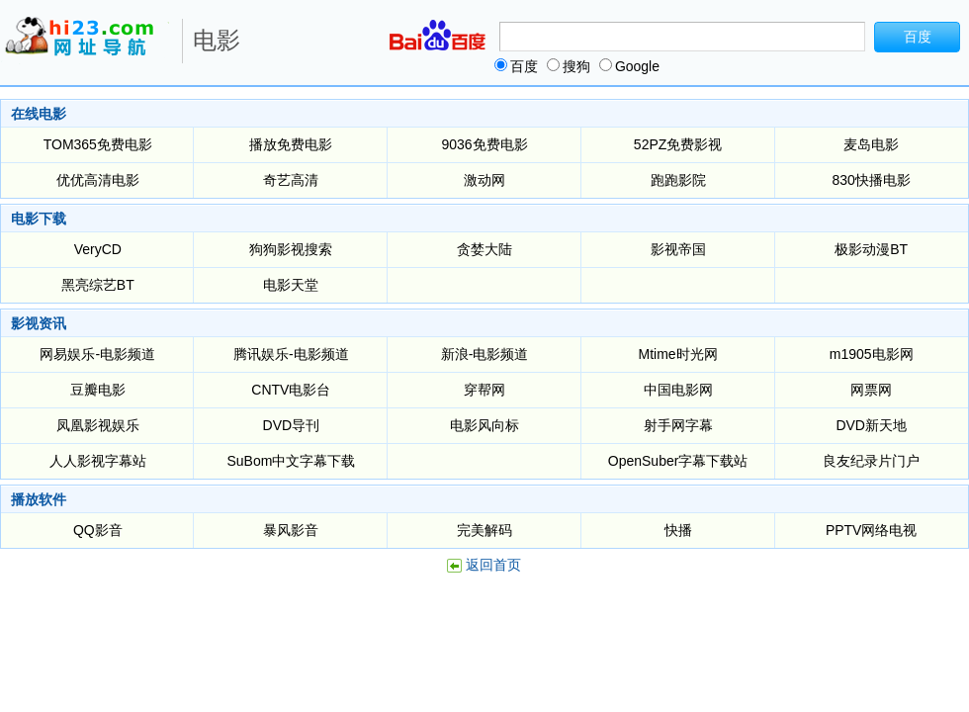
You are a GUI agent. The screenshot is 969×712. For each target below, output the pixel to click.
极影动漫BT (871, 249)
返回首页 (493, 565)
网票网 (871, 390)
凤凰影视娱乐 (97, 425)
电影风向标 (484, 425)
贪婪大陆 (484, 249)
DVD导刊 (291, 425)
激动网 (484, 180)
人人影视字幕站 (97, 461)
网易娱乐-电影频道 (97, 354)
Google (629, 66)
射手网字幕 (678, 425)
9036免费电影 (484, 144)
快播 (678, 530)
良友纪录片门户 (871, 461)
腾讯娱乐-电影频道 (291, 354)
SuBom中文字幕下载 (290, 461)
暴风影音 (290, 530)
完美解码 (484, 530)
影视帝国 (678, 249)
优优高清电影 (97, 180)
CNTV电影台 (290, 390)
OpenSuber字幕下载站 (678, 461)
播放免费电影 (290, 144)
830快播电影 (871, 180)
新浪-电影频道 (485, 354)
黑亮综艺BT (97, 285)
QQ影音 (98, 530)
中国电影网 (678, 390)
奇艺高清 (290, 180)
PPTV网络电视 (872, 530)
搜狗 (568, 66)
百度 (516, 66)
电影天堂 (290, 285)
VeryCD (98, 249)
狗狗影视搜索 (290, 249)
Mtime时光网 (678, 354)
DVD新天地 (871, 425)
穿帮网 (484, 390)
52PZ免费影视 (678, 144)
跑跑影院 (678, 180)
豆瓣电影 (98, 390)
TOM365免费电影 (98, 144)
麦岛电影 (871, 144)
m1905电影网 (872, 354)
